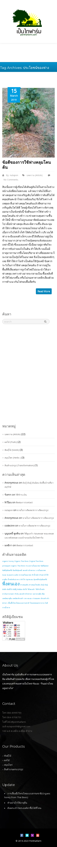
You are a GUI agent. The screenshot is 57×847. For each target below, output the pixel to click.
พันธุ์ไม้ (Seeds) (12, 449)
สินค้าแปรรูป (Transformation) (19, 465)
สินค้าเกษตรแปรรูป (13, 769)
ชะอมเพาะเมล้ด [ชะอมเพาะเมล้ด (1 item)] (12, 575)
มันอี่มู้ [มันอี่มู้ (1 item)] (14, 589)
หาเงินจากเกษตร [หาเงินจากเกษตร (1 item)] (8, 594)
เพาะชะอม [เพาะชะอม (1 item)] (28, 598)
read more (44, 291)
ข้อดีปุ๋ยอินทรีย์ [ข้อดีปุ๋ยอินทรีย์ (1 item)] (7, 570)
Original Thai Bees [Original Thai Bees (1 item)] (36, 561)
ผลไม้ (7, 760)
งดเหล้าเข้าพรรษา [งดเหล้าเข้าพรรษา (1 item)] (29, 570)
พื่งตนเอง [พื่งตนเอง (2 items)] (11, 584)
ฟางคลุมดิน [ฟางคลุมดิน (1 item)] (24, 585)
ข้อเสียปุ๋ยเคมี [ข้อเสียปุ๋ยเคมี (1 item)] (17, 570)
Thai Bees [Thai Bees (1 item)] (21, 566)
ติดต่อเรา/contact (24, 502)
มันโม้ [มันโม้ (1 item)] (25, 589)
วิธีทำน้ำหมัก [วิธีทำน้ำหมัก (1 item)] (40, 589)
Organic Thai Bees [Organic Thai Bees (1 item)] (21, 561)
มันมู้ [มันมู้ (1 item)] (46, 585)
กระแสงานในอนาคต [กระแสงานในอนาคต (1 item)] (33, 566)
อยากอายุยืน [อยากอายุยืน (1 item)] (37, 594)
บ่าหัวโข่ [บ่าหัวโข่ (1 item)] (22, 579)
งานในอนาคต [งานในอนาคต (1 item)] (41, 570)
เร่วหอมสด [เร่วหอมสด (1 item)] (36, 598)
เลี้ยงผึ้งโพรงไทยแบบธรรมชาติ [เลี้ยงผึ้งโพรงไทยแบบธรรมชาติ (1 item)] (18, 603)
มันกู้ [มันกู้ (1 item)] (42, 585)
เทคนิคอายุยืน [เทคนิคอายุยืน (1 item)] (7, 598)
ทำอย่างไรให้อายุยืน (17, 802)
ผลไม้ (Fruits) (11, 442)
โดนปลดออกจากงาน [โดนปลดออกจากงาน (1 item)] (37, 603)
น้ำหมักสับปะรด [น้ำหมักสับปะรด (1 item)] (13, 579)
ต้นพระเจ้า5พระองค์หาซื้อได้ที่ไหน (24, 808)
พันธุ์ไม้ (7, 755)
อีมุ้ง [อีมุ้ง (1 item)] (43, 594)
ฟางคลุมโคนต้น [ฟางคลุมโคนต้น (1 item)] (34, 585)
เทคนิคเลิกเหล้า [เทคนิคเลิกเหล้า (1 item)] (18, 598)
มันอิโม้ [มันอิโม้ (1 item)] (9, 589)
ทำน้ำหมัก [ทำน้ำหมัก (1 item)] (35, 575)
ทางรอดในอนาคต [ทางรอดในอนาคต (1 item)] (25, 575)
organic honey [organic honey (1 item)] (8, 561)
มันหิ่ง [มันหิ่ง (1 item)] (4, 589)
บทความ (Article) (35, 175)
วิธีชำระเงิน (21, 494)
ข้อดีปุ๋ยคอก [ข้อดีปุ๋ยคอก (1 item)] (44, 566)
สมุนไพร (8, 764)
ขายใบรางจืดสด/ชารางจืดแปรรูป (32, 510)
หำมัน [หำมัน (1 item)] (17, 594)
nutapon (14, 175)
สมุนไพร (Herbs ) (13, 457)
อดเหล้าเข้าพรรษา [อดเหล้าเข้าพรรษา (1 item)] (25, 594)
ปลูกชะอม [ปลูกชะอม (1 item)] (29, 579)
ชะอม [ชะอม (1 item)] (4, 575)
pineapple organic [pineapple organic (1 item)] (9, 566)
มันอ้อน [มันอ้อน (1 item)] (19, 589)
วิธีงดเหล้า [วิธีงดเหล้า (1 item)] (31, 589)
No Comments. (11, 179)
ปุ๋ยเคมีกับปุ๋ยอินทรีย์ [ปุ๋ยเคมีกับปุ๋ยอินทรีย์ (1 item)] (40, 579)
